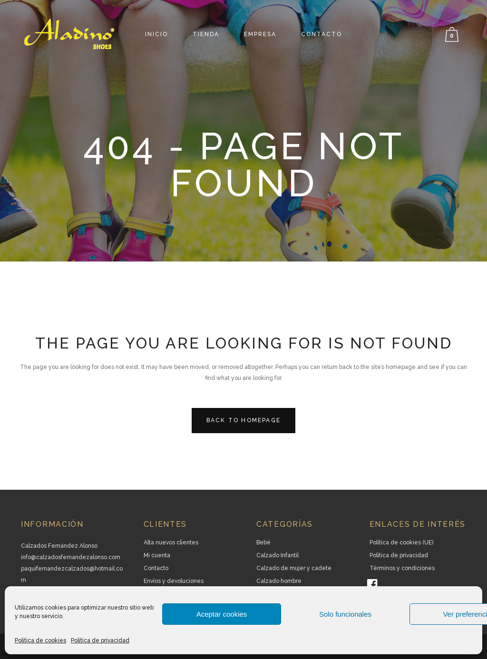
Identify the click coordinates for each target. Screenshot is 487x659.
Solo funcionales (345, 614)
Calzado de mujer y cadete (293, 568)
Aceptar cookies (221, 614)
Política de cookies (40, 640)
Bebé (263, 542)
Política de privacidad (100, 640)
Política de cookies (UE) (401, 542)
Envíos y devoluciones (174, 581)
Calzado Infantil (277, 555)
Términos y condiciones (402, 568)
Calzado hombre (279, 581)
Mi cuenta (157, 555)
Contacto (156, 568)
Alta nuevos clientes (171, 542)
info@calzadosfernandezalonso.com (70, 557)
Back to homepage (243, 420)
